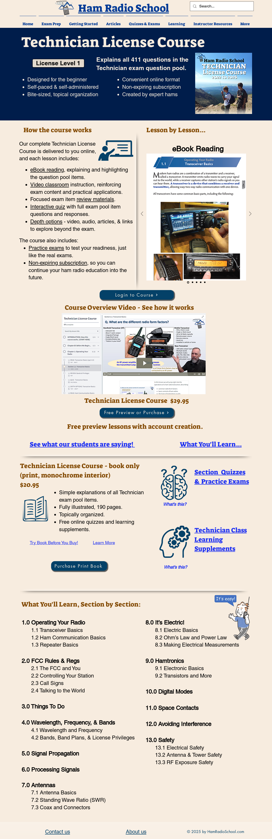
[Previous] (142, 214)
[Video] (192, 282)
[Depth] (200, 282)
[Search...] (221, 6)
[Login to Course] (137, 295)
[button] (51, 22)
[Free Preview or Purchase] (137, 412)
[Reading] (188, 282)
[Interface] (205, 282)
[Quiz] (196, 282)
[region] (173, 504)
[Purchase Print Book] (79, 566)
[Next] (250, 214)
